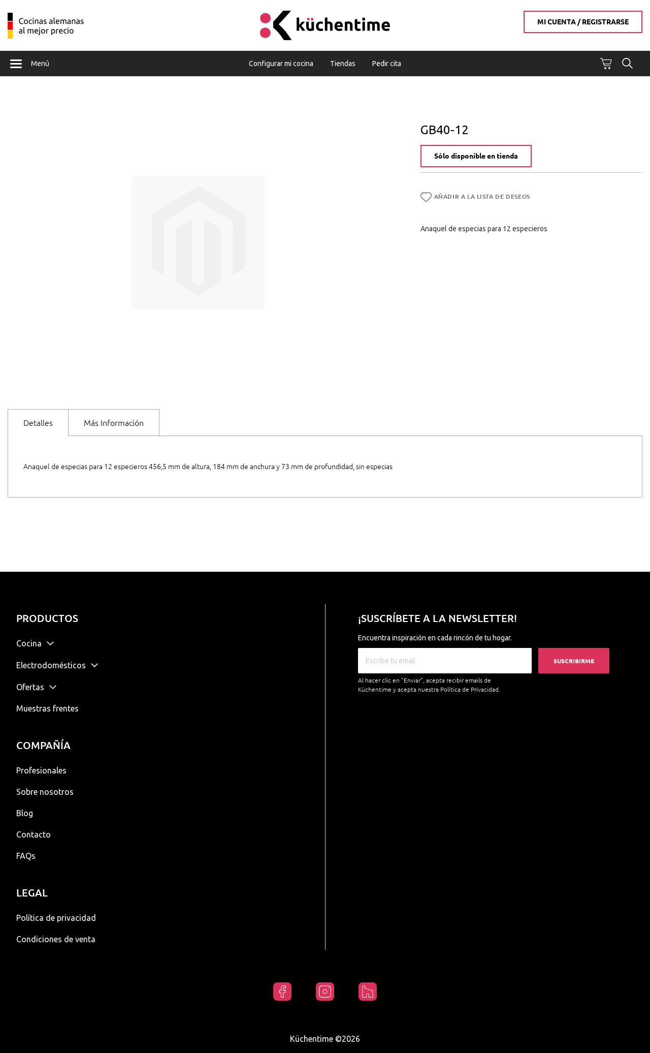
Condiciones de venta (55, 939)
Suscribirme (574, 661)
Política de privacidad (56, 917)
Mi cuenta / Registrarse (583, 22)
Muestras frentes (47, 708)
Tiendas (342, 63)
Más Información (114, 422)
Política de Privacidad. (470, 689)
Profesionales (41, 770)
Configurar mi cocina (281, 63)
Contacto (33, 834)
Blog (24, 813)
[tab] (38, 422)
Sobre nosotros (45, 791)
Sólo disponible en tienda (476, 156)
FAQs (26, 855)
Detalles (38, 422)
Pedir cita (386, 63)
